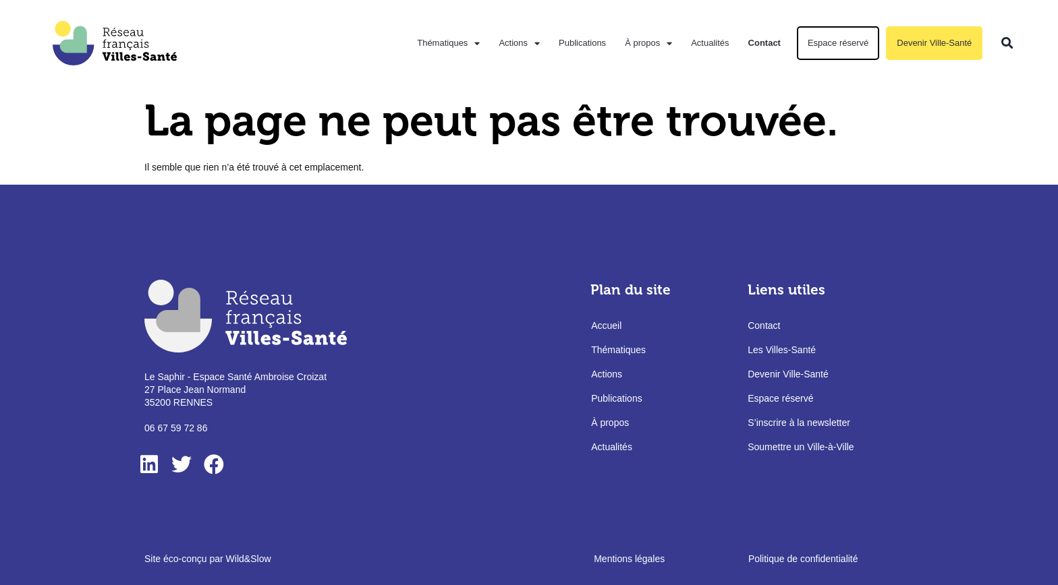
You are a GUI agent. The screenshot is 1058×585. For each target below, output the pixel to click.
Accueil (606, 325)
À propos (648, 43)
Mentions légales (629, 558)
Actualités (710, 43)
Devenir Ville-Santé (934, 43)
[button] (1007, 43)
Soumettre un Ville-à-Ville (801, 446)
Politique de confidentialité (803, 558)
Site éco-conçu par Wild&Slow (207, 558)
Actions (519, 43)
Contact (764, 43)
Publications (582, 43)
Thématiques (448, 43)
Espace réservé (838, 43)
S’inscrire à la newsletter (799, 422)
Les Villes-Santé (782, 349)
